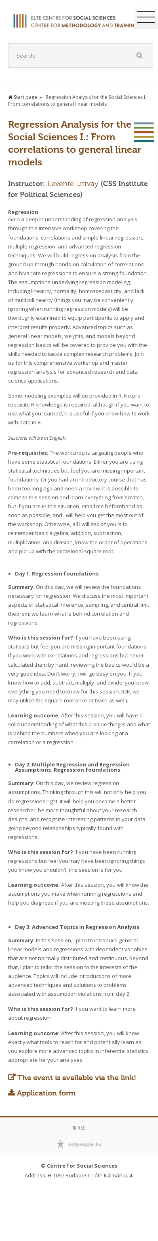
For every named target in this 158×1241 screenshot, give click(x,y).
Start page (22, 97)
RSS (79, 1127)
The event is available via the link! (76, 1077)
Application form (46, 1093)
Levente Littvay (74, 183)
